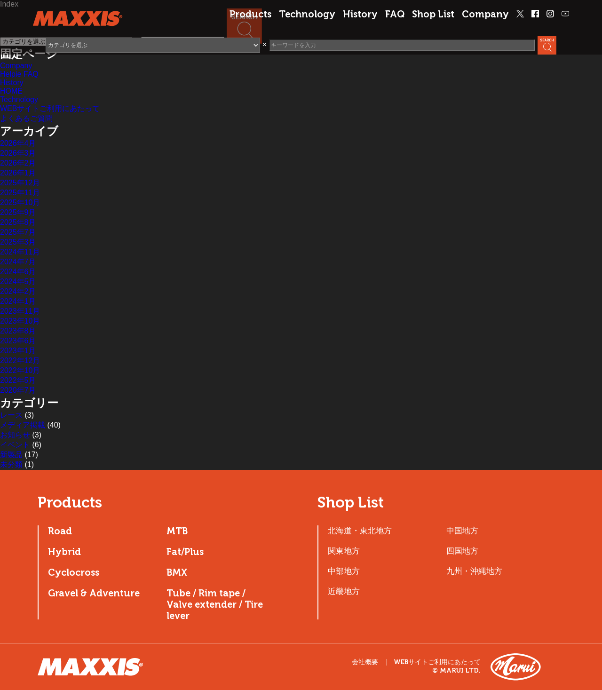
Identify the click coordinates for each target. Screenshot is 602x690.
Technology (307, 14)
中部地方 (344, 571)
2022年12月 (20, 361)
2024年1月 (18, 301)
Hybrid (64, 551)
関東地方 (344, 550)
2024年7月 (18, 262)
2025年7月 (18, 232)
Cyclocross (73, 572)
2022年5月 (18, 380)
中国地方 (462, 530)
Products (250, 14)
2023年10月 (20, 321)
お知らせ (15, 435)
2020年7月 (18, 390)
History (360, 14)
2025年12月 (20, 183)
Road (60, 531)
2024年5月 (18, 282)
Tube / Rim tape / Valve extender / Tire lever (214, 604)
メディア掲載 (22, 425)
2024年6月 (18, 272)
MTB (177, 531)
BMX (176, 572)
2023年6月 (18, 341)
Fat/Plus (185, 551)
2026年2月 (18, 163)
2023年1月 (18, 351)
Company (485, 14)
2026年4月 (18, 143)
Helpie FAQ (19, 74)
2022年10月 (20, 370)
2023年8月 (18, 331)
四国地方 (462, 550)
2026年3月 (18, 153)
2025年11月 (20, 193)
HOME (11, 91)
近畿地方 (344, 591)
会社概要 (365, 662)
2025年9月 (18, 212)
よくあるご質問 (26, 118)
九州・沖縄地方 (474, 571)
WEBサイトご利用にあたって (50, 108)
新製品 (11, 455)
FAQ (394, 14)
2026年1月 (18, 173)
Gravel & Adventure (94, 593)
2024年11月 (20, 252)
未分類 (11, 464)
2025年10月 (20, 202)
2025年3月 (18, 242)
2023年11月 (20, 311)
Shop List (433, 14)
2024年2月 (18, 291)
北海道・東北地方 (360, 530)
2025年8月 (18, 222)
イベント (15, 445)
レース (11, 415)
